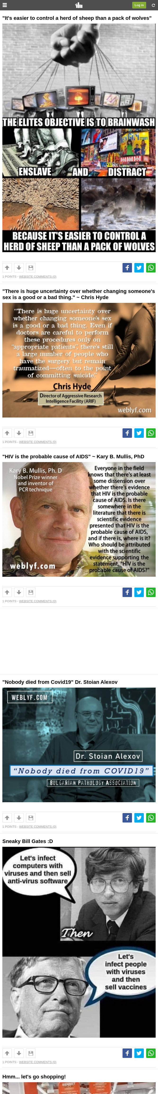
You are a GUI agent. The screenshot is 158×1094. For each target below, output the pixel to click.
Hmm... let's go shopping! (34, 1077)
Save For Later (30, 267)
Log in (139, 5)
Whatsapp (151, 267)
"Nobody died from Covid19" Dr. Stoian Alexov (60, 682)
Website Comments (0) (37, 276)
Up (7, 267)
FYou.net (79, 5)
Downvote (19, 267)
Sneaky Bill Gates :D (27, 841)
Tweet (139, 267)
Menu (4, 5)
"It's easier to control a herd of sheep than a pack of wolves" (77, 18)
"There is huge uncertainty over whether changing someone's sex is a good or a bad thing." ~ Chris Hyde (78, 294)
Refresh (153, 5)
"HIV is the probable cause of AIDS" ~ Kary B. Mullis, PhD (73, 456)
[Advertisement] (79, 641)
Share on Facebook (127, 267)
